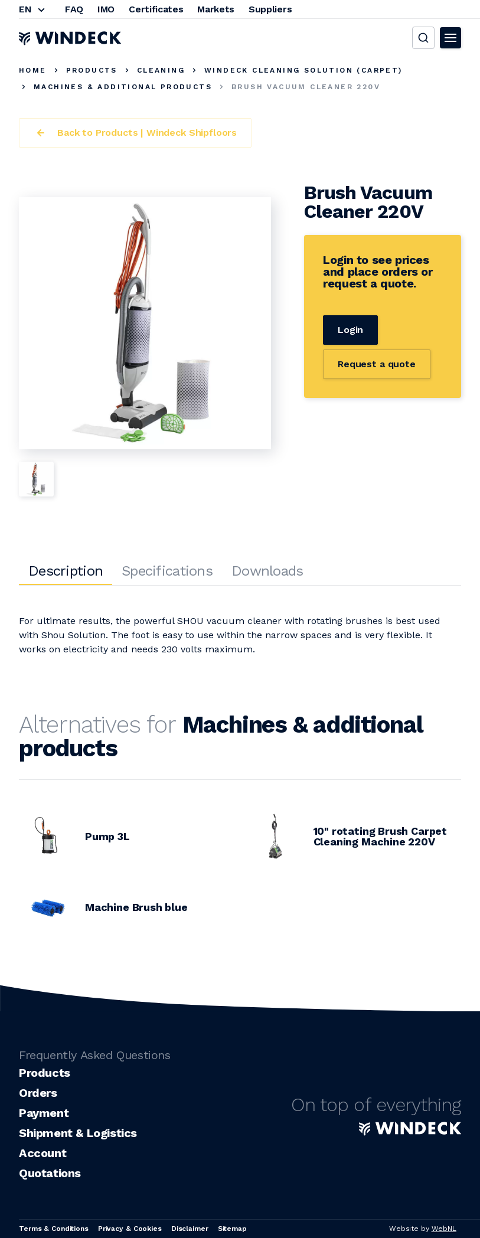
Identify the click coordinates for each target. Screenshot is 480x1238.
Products (91, 70)
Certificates (156, 9)
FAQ (74, 9)
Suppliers (270, 9)
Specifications (167, 571)
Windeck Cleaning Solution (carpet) (303, 70)
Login (350, 329)
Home (33, 70)
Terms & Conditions (54, 1228)
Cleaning (161, 70)
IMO (106, 9)
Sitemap (232, 1228)
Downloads (267, 571)
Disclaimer (189, 1228)
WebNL (444, 1228)
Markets (215, 9)
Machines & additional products (123, 87)
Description (65, 571)
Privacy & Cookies (130, 1228)
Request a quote (377, 364)
